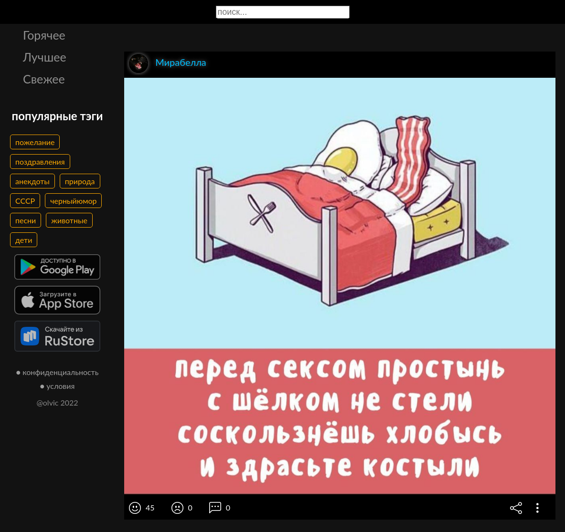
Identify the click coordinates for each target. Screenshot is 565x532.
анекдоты (32, 181)
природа (80, 181)
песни (25, 220)
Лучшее (44, 57)
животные (69, 220)
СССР (25, 200)
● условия (57, 385)
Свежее (44, 79)
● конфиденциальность (57, 371)
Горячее (44, 35)
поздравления (40, 161)
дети (23, 239)
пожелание (34, 141)
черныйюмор (73, 200)
